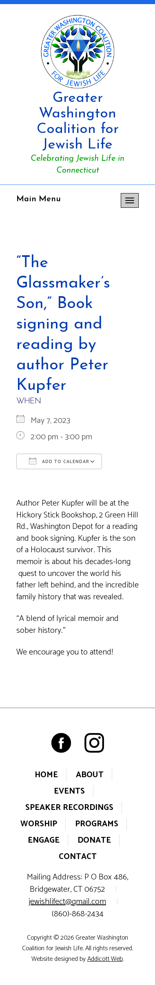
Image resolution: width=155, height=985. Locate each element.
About (90, 775)
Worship (38, 824)
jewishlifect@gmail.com (67, 902)
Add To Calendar (59, 461)
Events (69, 791)
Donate (94, 840)
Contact (78, 857)
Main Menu (38, 199)
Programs (96, 824)
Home (46, 775)
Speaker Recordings (69, 807)
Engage (44, 840)
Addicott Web (105, 959)
